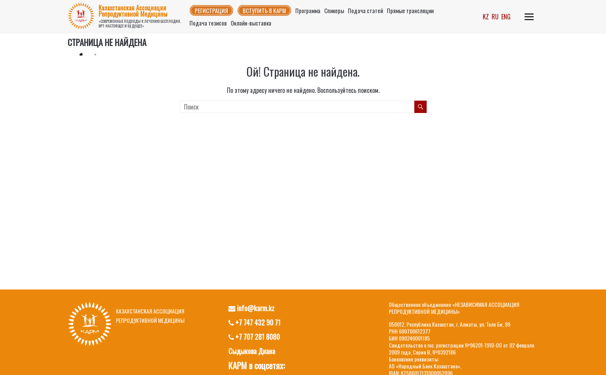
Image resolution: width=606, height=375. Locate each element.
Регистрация (211, 10)
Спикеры (334, 10)
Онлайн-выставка (251, 23)
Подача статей (365, 10)
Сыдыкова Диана (251, 351)
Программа (307, 10)
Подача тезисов (208, 23)
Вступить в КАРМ (264, 10)
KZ (486, 16)
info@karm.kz (251, 308)
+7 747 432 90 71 (254, 322)
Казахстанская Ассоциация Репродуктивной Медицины (133, 11)
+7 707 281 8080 (254, 337)
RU (495, 16)
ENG (506, 16)
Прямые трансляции (410, 10)
